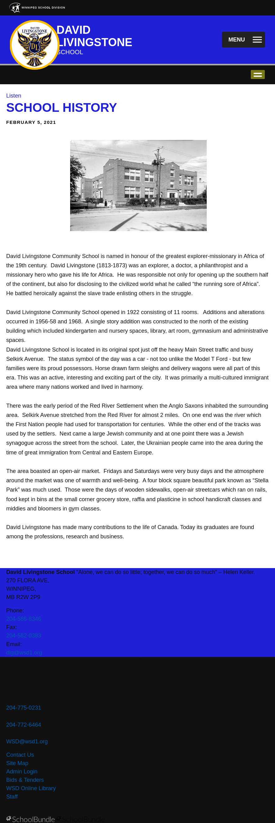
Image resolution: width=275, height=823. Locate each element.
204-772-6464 (23, 725)
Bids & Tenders (25, 780)
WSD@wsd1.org (27, 741)
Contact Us (20, 755)
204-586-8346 (23, 619)
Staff (12, 797)
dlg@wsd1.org (24, 653)
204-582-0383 (23, 636)
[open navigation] (243, 40)
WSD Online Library (31, 788)
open (258, 74)
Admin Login (22, 771)
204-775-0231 (23, 708)
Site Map (17, 763)
